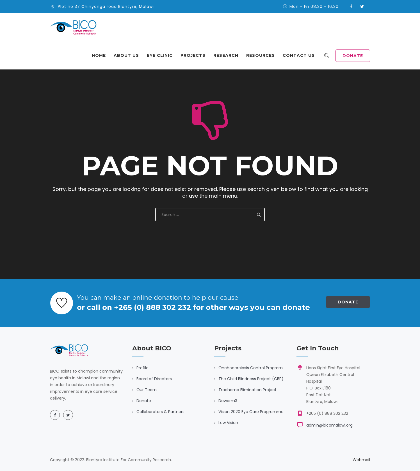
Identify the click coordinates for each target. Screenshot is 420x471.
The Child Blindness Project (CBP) (251, 379)
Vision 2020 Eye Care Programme (251, 411)
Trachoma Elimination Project (247, 390)
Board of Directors (154, 379)
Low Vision (228, 422)
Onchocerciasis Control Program (250, 368)
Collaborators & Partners (160, 411)
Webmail (361, 460)
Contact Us (301, 55)
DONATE (353, 55)
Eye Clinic (162, 55)
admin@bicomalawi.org (329, 425)
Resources (262, 55)
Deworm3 (227, 401)
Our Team (146, 390)
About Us (128, 55)
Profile (142, 368)
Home (101, 55)
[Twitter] (68, 415)
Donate (348, 302)
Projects (195, 55)
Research (228, 55)
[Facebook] (55, 415)
